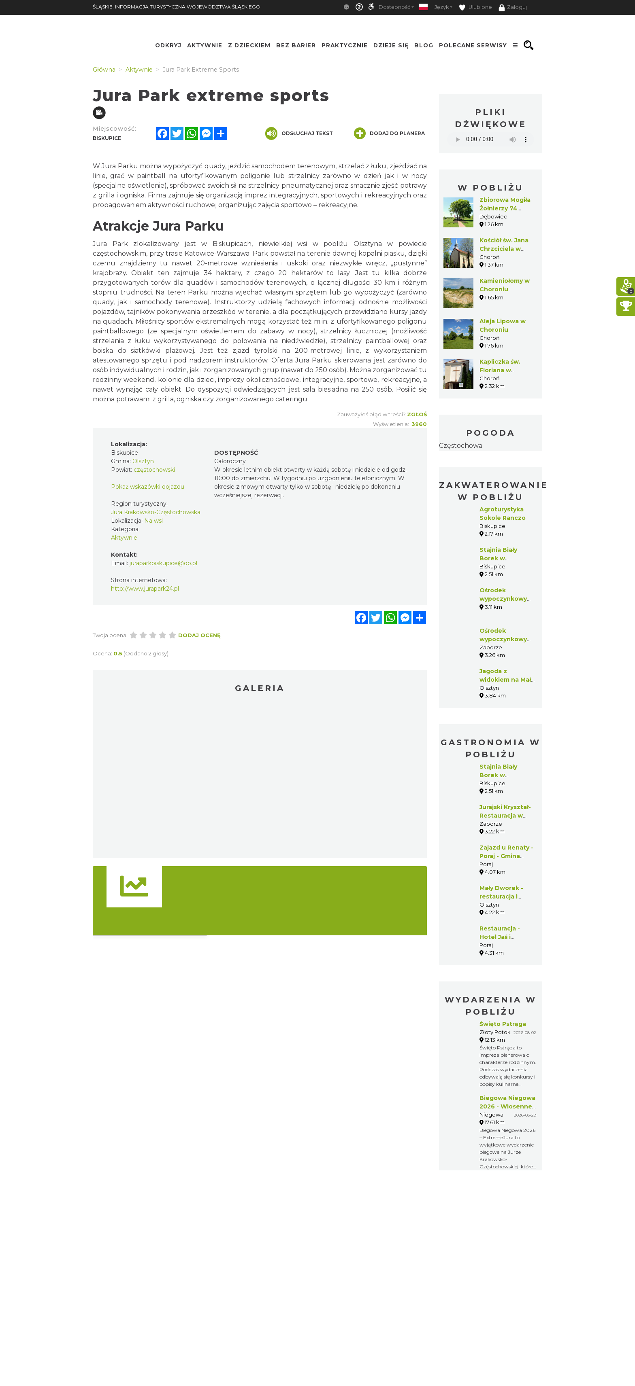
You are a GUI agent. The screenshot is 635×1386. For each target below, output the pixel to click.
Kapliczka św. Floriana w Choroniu (499, 370)
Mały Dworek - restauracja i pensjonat (501, 896)
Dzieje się (391, 45)
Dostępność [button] (394, 7)
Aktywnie (204, 45)
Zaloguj (513, 7)
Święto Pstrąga (502, 1024)
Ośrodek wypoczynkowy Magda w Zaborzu (507, 599)
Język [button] (442, 7)
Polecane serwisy (473, 45)
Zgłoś (417, 414)
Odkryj (168, 45)
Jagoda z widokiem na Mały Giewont (506, 680)
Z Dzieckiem (249, 45)
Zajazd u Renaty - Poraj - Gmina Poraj (506, 856)
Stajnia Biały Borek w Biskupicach (498, 558)
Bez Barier (296, 45)
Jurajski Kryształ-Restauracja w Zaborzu (505, 815)
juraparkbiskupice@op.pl (163, 563)
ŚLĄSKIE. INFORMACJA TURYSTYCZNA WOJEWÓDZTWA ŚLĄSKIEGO (176, 7)
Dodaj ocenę (199, 635)
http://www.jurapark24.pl (145, 588)
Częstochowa (460, 445)
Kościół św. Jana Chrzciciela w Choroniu (503, 249)
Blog (423, 45)
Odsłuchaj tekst (299, 133)
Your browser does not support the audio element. (490, 139)
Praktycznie (345, 45)
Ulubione (475, 7)
